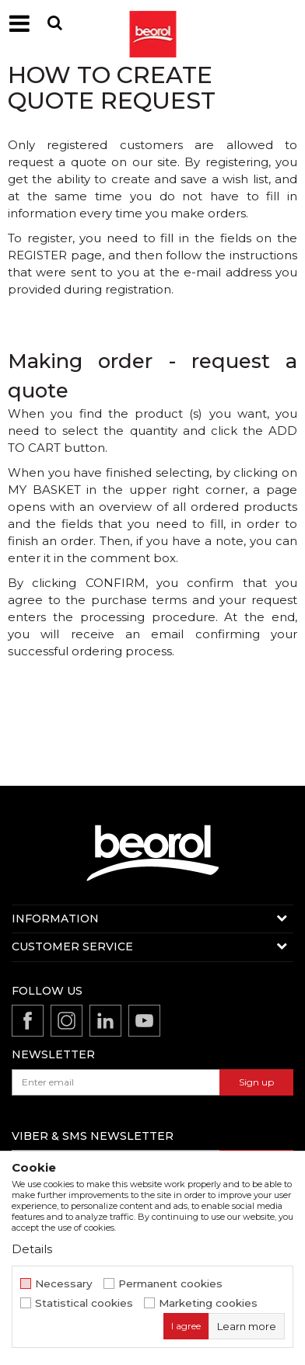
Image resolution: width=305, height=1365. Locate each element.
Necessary (64, 1284)
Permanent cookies (170, 1284)
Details (32, 1249)
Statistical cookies (84, 1303)
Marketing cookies (208, 1303)
